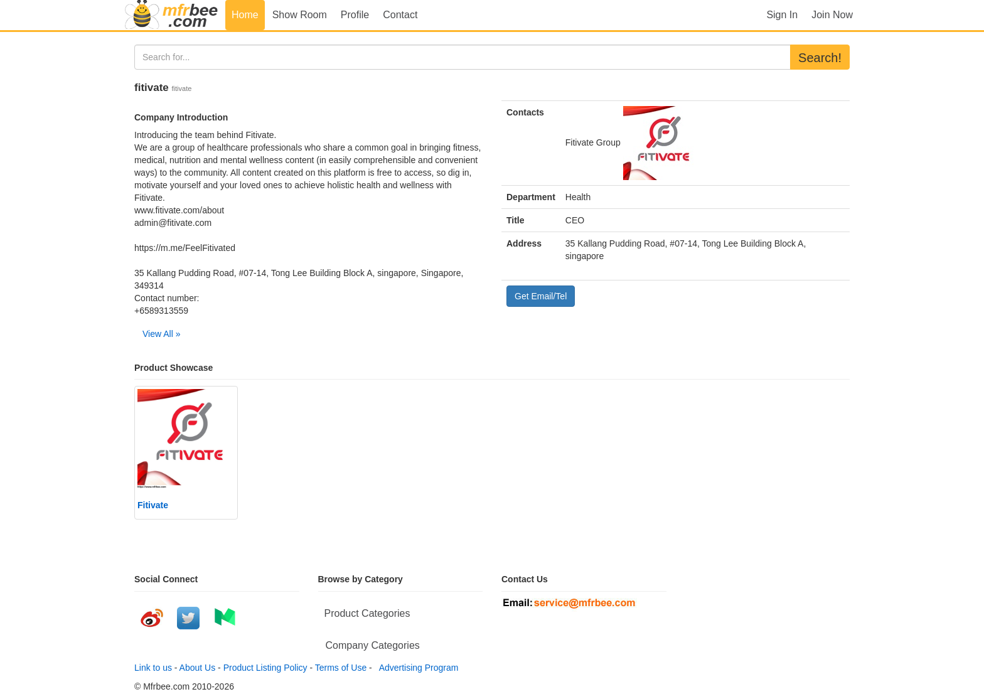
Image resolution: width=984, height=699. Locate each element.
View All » (161, 334)
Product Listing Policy (265, 668)
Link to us (153, 668)
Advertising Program (417, 668)
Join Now (832, 14)
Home (245, 14)
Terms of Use (340, 668)
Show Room (299, 14)
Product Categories (367, 613)
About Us (197, 668)
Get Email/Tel (541, 296)
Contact (400, 14)
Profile (355, 14)
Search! (820, 58)
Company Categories (373, 645)
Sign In (782, 14)
